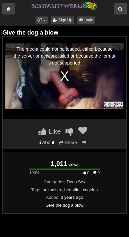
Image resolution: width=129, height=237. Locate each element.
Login (86, 20)
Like (50, 131)
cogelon (90, 189)
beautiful (72, 189)
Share (68, 142)
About (46, 142)
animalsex (52, 189)
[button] (42, 20)
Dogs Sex (76, 181)
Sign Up (62, 20)
